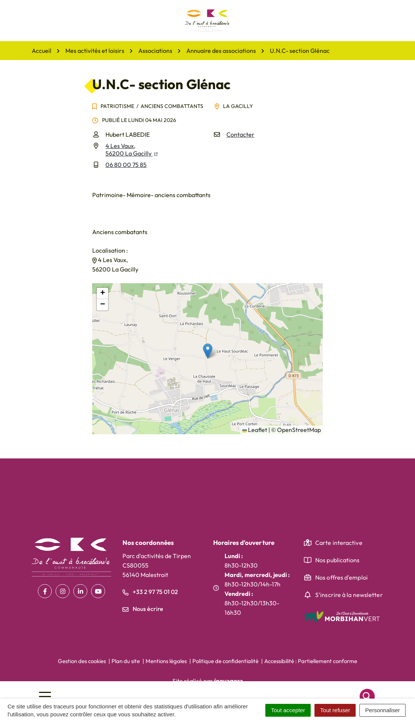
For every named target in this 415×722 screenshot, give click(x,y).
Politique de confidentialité (225, 661)
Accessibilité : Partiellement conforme (310, 661)
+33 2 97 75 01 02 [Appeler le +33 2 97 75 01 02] (150, 591)
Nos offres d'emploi (341, 577)
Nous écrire (142, 608)
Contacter (240, 134)
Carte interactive (338, 542)
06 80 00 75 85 (126, 164)
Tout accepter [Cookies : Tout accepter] (288, 710)
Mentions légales (166, 661)
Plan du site (125, 661)
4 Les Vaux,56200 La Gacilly (131, 149)
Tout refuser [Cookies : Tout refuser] (335, 710)
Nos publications (337, 560)
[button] (207, 351)
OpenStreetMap (299, 430)
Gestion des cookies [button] (82, 661)
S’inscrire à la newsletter (349, 595)
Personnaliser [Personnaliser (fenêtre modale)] (382, 710)
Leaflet (254, 430)
